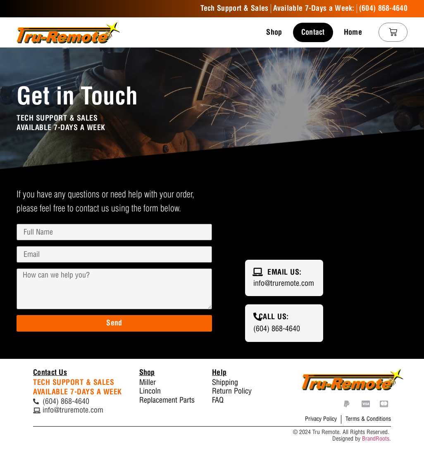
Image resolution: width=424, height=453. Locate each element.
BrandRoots (375, 439)
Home (353, 32)
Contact (313, 32)
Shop (274, 32)
